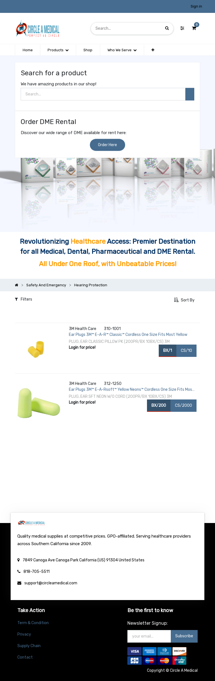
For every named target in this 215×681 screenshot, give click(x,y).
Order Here (107, 145)
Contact (25, 657)
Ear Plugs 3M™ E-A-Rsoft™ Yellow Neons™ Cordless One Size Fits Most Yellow (131, 390)
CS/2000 (183, 405)
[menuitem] (27, 50)
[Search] (167, 28)
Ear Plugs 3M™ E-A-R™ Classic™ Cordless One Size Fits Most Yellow (128, 334)
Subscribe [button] (184, 636)
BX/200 (158, 405)
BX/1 (167, 350)
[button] (152, 50)
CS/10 (186, 350)
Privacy (24, 634)
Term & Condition (33, 622)
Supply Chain (29, 645)
